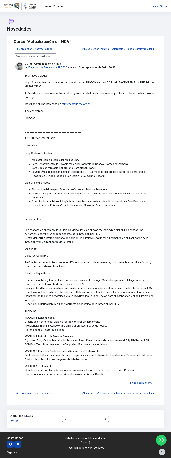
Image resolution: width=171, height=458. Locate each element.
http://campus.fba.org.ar (76, 104)
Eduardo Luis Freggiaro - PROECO (48, 67)
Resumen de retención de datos (85, 447)
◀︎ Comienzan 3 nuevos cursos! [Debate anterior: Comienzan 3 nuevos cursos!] (34, 48)
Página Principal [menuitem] (54, 6)
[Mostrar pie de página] (162, 452)
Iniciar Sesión (160, 6)
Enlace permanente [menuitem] (141, 382)
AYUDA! (15, 421)
